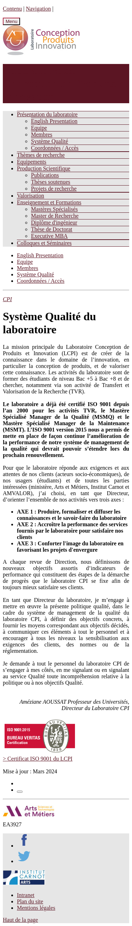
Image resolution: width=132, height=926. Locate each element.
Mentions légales (36, 908)
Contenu (12, 9)
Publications (45, 175)
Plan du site (30, 901)
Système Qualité (49, 141)
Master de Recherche (54, 216)
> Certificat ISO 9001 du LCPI (38, 759)
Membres (41, 134)
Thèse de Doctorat (51, 229)
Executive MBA (49, 236)
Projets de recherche (54, 189)
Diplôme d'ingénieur (54, 222)
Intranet (25, 895)
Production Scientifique (43, 168)
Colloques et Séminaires (44, 243)
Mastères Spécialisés (54, 209)
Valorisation (30, 196)
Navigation (38, 9)
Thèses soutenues (50, 182)
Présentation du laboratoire (47, 114)
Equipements (31, 162)
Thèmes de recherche (41, 155)
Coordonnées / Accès (54, 148)
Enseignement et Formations (49, 202)
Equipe (39, 128)
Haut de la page (20, 920)
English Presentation (54, 121)
